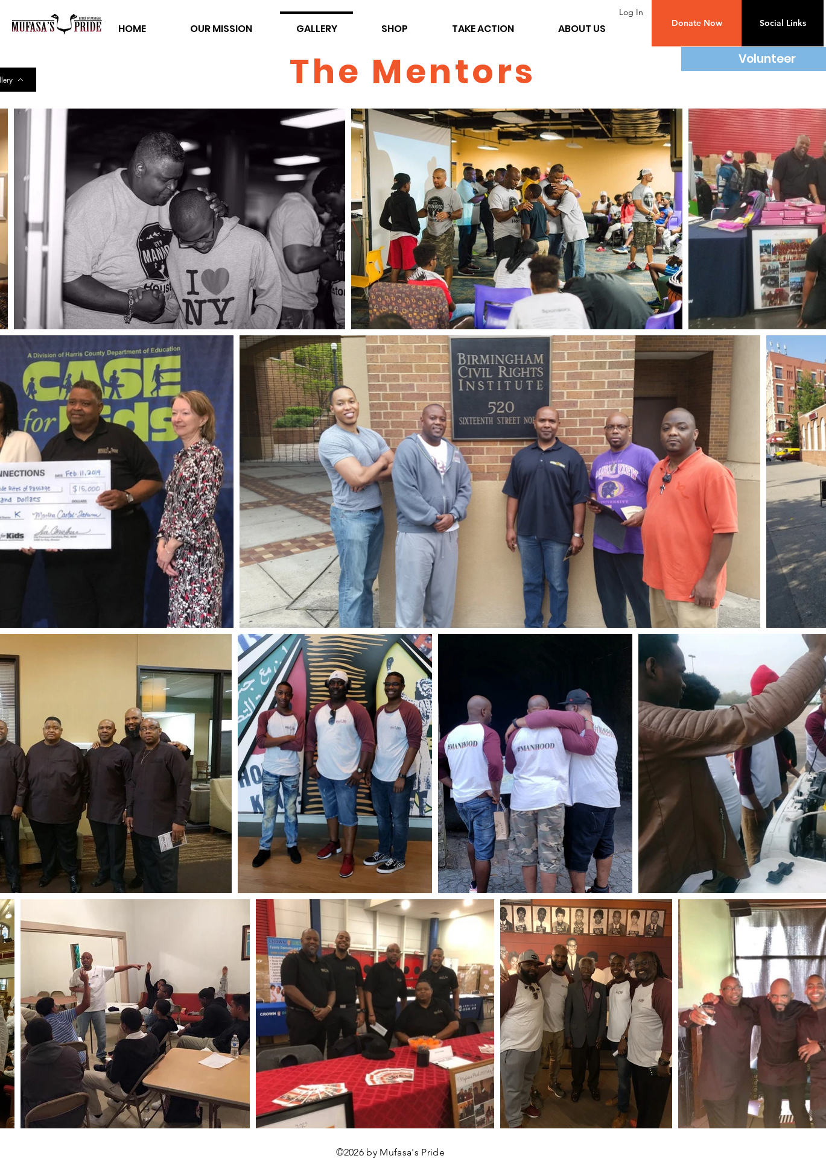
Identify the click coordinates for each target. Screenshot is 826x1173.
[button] (697, 23)
